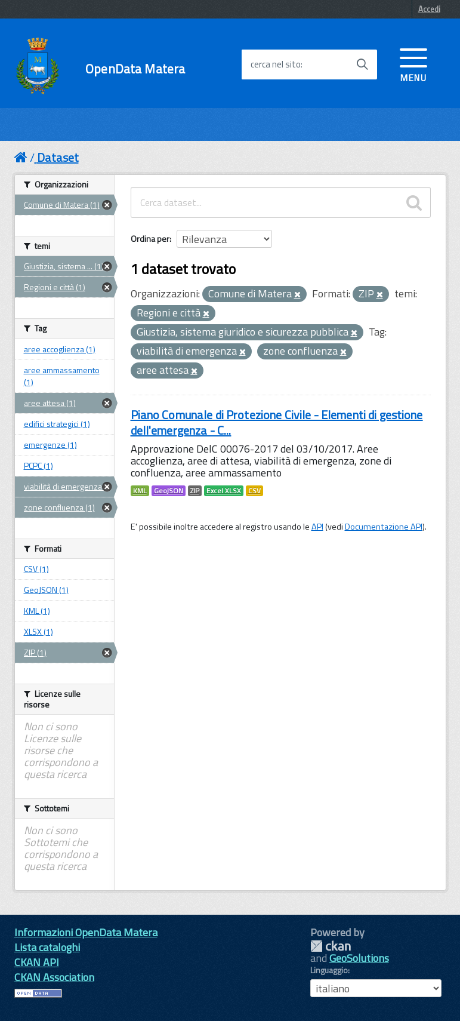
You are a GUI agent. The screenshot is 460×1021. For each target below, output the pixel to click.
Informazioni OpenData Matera (86, 932)
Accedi (429, 9)
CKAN (330, 946)
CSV (254, 490)
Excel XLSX (223, 490)
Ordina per (150, 238)
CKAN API (36, 962)
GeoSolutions (359, 958)
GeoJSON (168, 490)
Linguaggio (329, 970)
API (317, 526)
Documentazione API (383, 526)
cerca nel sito (276, 64)
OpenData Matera (135, 69)
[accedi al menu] (413, 63)
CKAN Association (54, 977)
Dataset (58, 157)
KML (140, 490)
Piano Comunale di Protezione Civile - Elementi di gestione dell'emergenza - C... (277, 422)
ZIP (194, 490)
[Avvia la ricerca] (362, 64)
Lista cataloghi (47, 947)
